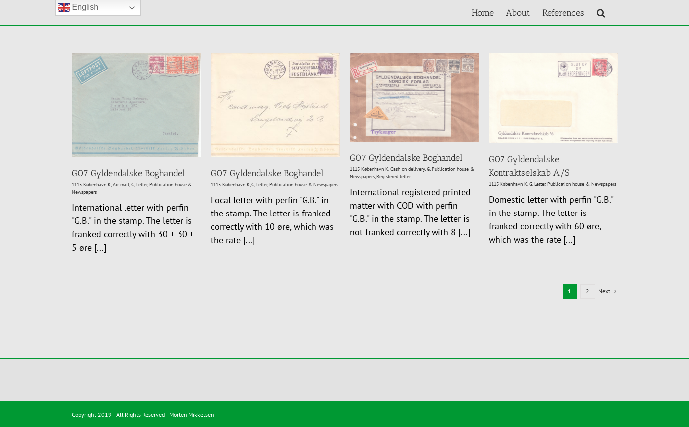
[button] (601, 12)
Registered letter (393, 176)
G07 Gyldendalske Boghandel (128, 173)
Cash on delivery (407, 169)
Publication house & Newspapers (303, 184)
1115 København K (91, 184)
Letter (141, 184)
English (78, 8)
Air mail (121, 184)
